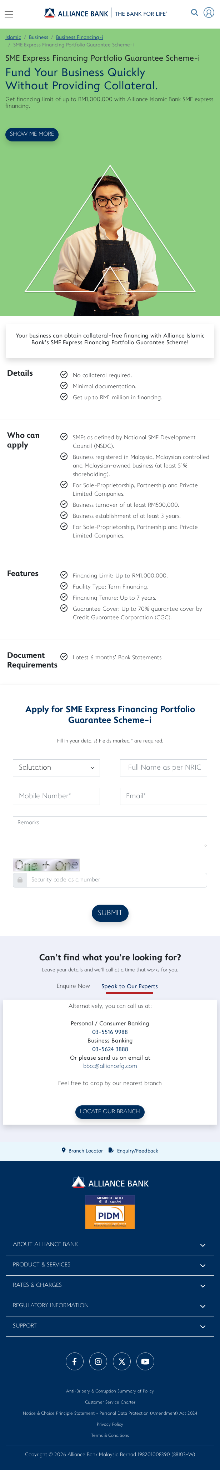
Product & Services (41, 1265)
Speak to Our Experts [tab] (129, 986)
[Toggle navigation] (9, 14)
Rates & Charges (37, 1285)
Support (25, 1326)
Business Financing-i (79, 38)
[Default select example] (56, 767)
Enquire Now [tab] (73, 986)
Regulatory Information (51, 1305)
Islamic (13, 38)
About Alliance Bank (45, 1244)
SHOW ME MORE (32, 134)
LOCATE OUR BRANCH (110, 1112)
